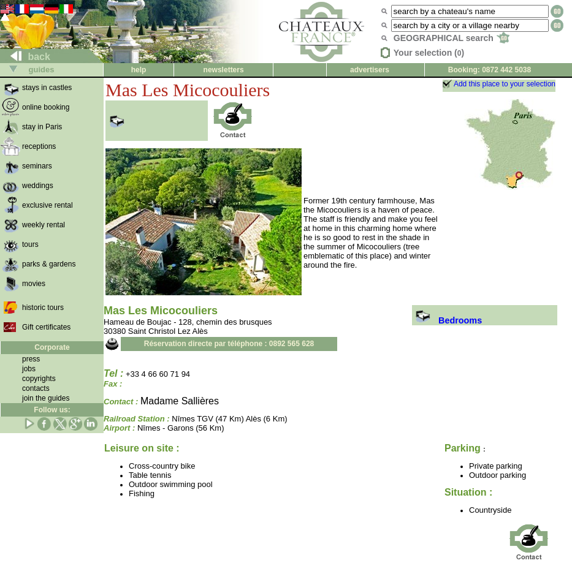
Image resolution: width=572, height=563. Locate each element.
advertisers (369, 70)
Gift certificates (46, 327)
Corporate (51, 347)
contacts (36, 388)
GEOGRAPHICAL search (451, 38)
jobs (29, 369)
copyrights (39, 378)
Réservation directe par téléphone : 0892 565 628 (229, 343)
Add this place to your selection (504, 84)
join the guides (45, 398)
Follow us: (52, 410)
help (139, 70)
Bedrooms (447, 320)
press (31, 359)
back (25, 56)
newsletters (224, 70)
